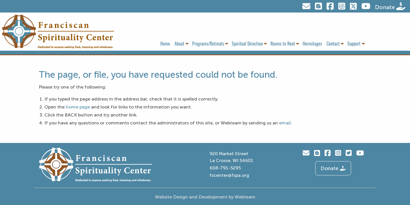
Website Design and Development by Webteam (205, 197)
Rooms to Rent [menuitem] (282, 44)
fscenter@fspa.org (229, 175)
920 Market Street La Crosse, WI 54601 (231, 157)
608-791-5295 (225, 168)
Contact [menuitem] (333, 44)
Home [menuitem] (165, 44)
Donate (390, 6)
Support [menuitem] (353, 44)
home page (78, 107)
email (285, 123)
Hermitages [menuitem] (312, 44)
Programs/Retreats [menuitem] (208, 44)
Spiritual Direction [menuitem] (247, 44)
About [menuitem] (179, 44)
